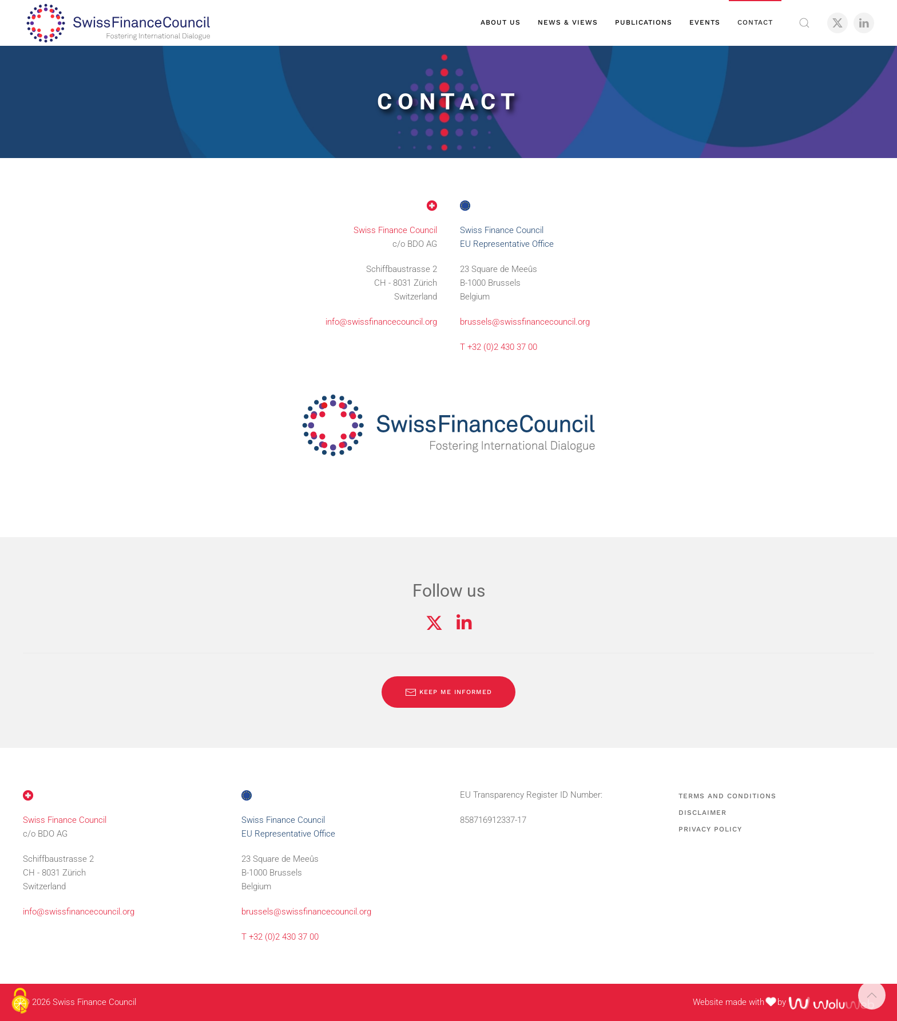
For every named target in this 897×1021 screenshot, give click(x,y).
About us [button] (501, 22)
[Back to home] (118, 23)
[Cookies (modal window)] (20, 1001)
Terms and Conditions (727, 796)
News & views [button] (568, 22)
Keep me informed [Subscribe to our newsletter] (448, 692)
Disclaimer (702, 813)
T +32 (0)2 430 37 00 (498, 347)
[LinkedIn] (864, 23)
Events (704, 22)
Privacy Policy (710, 829)
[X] (837, 23)
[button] (804, 23)
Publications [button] (643, 22)
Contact (755, 22)
